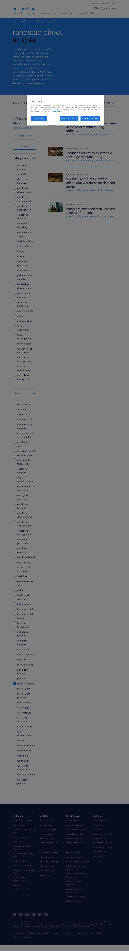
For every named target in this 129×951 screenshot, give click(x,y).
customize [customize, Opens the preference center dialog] (39, 118)
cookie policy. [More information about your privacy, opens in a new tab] (56, 111)
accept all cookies (90, 118)
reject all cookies (69, 118)
